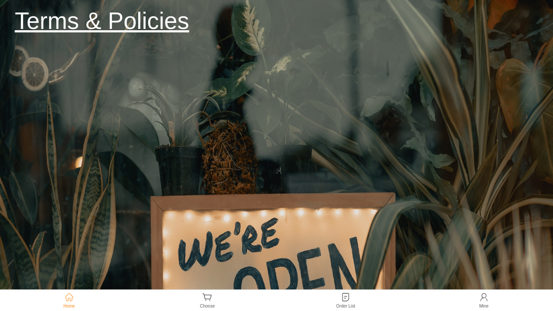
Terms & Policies (102, 21)
